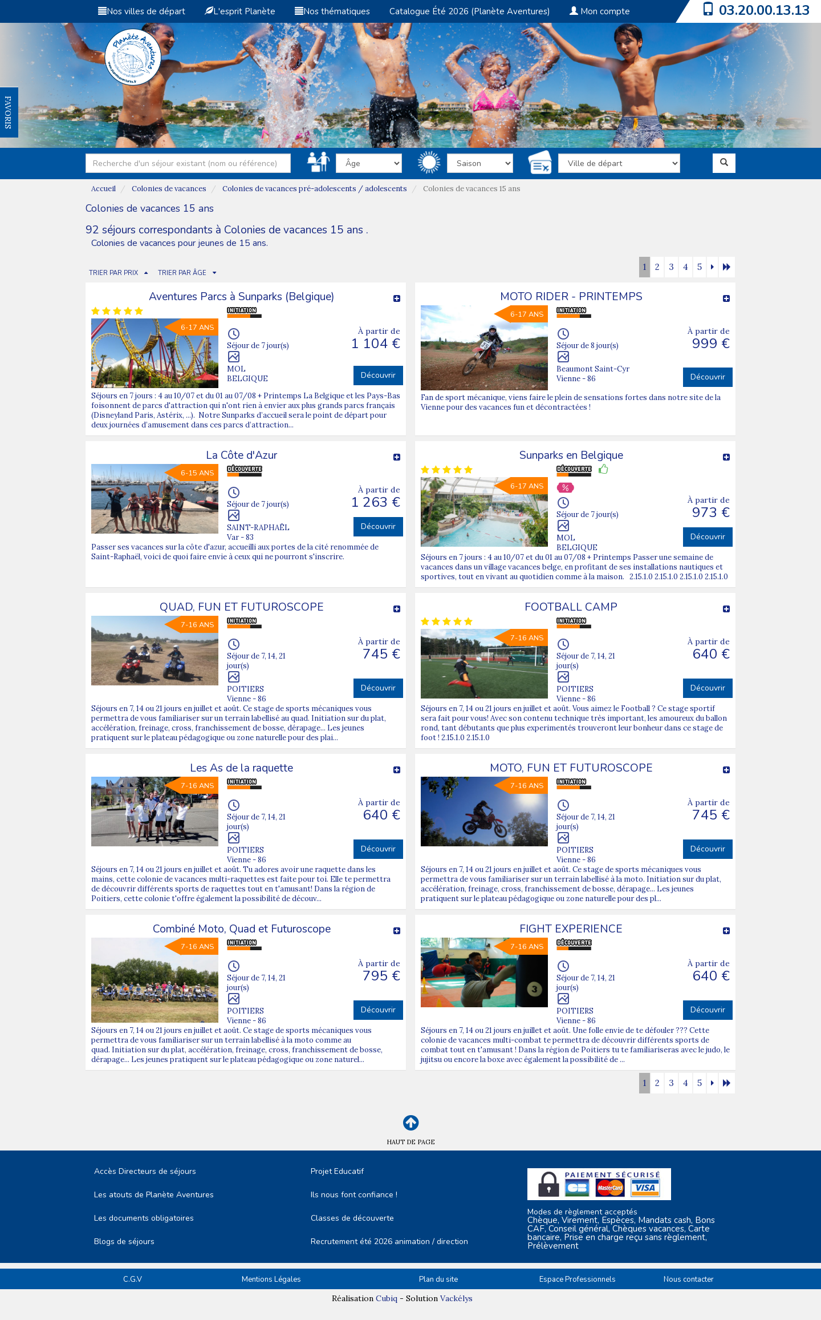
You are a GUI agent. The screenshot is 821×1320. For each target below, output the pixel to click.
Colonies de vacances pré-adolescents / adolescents (314, 188)
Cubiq (386, 1298)
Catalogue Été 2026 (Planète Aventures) (469, 11)
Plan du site (438, 1279)
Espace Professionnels (577, 1279)
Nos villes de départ (141, 11)
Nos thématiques (332, 11)
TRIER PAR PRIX (113, 273)
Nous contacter (689, 1279)
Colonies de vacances (169, 188)
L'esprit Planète (240, 11)
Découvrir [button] (378, 375)
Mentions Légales (271, 1279)
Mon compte (600, 11)
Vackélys (456, 1298)
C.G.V (132, 1279)
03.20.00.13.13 (764, 10)
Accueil (103, 188)
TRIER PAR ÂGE (182, 273)
